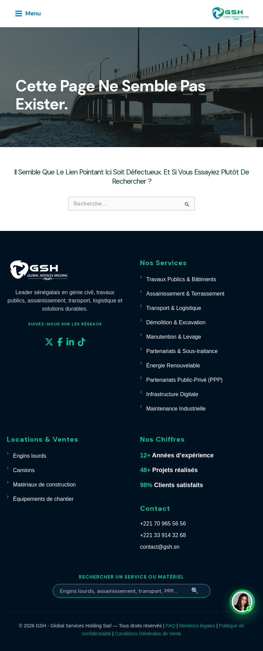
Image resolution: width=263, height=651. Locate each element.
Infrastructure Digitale (172, 394)
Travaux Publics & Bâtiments (181, 279)
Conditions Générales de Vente (148, 633)
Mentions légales (197, 625)
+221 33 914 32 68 (163, 535)
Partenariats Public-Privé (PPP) (184, 380)
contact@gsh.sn (159, 547)
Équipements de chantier (43, 499)
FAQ (170, 625)
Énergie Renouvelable (173, 365)
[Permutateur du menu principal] (27, 13)
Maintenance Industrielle (175, 409)
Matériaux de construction (44, 484)
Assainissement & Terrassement (185, 294)
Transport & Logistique (173, 308)
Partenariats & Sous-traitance (182, 351)
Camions (24, 470)
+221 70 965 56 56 (163, 523)
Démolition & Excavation (175, 322)
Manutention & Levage (173, 337)
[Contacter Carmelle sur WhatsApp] (243, 601)
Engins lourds (29, 456)
